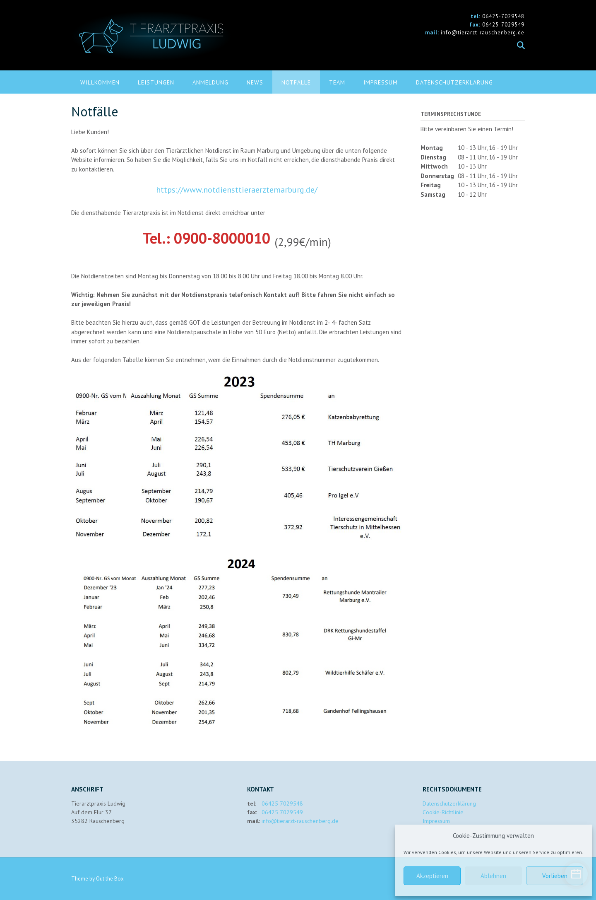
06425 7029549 (282, 812)
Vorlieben (554, 876)
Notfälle (296, 82)
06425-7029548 (503, 16)
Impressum (380, 82)
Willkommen (100, 82)
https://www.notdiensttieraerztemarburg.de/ (236, 189)
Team (337, 82)
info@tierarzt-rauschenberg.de (482, 32)
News (255, 82)
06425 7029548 (282, 803)
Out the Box (110, 878)
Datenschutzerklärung (454, 82)
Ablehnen (493, 876)
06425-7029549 (503, 24)
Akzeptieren (432, 876)
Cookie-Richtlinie (443, 812)
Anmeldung (210, 82)
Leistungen (156, 82)
